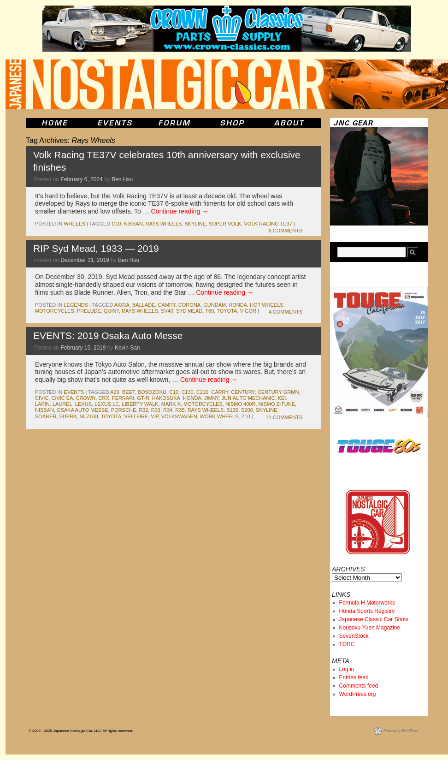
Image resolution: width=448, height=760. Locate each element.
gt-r (143, 398)
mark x (171, 404)
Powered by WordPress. (401, 731)
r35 (179, 410)
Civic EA (62, 398)
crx (104, 398)
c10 (116, 223)
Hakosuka (166, 398)
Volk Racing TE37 (268, 223)
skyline (195, 223)
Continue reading (180, 211)
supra (68, 416)
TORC (347, 644)
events (74, 392)
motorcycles (54, 311)
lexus (83, 404)
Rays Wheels (164, 223)
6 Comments (285, 230)
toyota (227, 311)
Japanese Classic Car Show (373, 619)
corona (189, 305)
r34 (167, 410)
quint (111, 311)
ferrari (123, 398)
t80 (209, 311)
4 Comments (285, 312)
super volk (225, 223)
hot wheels (266, 305)
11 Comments (284, 417)
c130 (187, 392)
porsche (123, 410)
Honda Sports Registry (367, 611)
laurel (62, 404)
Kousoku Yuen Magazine (370, 627)
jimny (211, 398)
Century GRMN (278, 392)
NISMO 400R (240, 404)
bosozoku (152, 392)
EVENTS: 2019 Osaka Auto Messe (108, 335)
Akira (122, 305)
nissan (133, 223)
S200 (247, 410)
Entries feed (354, 677)
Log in (346, 669)
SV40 (167, 311)
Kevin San (127, 347)
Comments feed (358, 686)
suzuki (89, 416)
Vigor (248, 311)
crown (86, 398)
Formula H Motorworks (367, 603)
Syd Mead (189, 311)
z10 (246, 416)
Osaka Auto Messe (82, 410)
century (243, 392)
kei (282, 398)
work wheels (219, 416)
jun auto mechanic (248, 398)
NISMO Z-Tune (277, 404)
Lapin (42, 404)
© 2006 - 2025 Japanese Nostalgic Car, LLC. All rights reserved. (81, 731)
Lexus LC (106, 404)
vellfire (136, 416)
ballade (143, 305)
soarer (45, 416)
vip (154, 416)
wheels (74, 223)
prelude (89, 311)
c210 (202, 392)
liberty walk (140, 404)
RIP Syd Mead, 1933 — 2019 (96, 248)
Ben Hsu (122, 179)
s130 (232, 410)
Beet (128, 392)
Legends (76, 305)
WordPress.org (357, 694)
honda (238, 305)
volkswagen (179, 416)
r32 (143, 410)
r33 (155, 410)
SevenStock (354, 636)
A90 (114, 392)
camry (167, 305)
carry (219, 392)
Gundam (214, 305)
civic (41, 398)
